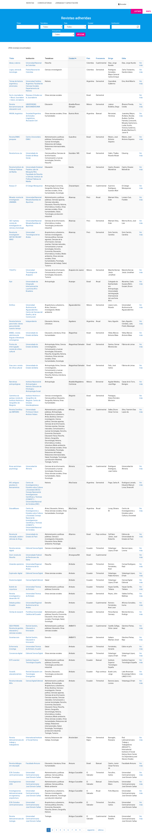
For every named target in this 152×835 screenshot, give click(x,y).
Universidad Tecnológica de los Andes (33, 234)
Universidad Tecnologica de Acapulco (31, 272)
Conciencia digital (15, 653)
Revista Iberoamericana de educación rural (16, 106)
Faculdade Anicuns (33, 763)
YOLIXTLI (12, 270)
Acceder (122, 4)
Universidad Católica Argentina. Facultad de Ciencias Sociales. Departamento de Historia (34, 86)
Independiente (31, 321)
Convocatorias (45, 3)
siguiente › (91, 830)
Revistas (30, 3)
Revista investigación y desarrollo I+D (14, 596)
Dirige (110, 58)
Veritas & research (16, 612)
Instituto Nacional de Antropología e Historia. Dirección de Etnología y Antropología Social (33, 386)
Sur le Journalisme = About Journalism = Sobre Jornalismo (16, 97)
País (65, 23)
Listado (137, 11)
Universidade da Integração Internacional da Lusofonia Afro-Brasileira (32, 286)
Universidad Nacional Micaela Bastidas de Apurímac (33, 199)
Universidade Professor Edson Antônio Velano (32, 412)
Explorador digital (15, 573)
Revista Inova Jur (15, 153)
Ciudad (90, 23)
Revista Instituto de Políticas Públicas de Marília (16, 169)
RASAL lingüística (15, 113)
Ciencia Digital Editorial (34, 580)
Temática (44, 23)
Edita (124, 58)
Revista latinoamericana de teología (16, 818)
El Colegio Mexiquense (34, 186)
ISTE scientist (14, 660)
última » (101, 830)
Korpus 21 (13, 186)
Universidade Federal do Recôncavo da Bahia (34, 557)
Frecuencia (56, 31)
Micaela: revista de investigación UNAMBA (16, 199)
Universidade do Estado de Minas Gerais (32, 155)
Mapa (148, 11)
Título (19, 23)
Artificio (12, 305)
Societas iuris (14, 637)
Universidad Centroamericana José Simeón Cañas (33, 775)
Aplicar (80, 34)
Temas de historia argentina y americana (16, 83)
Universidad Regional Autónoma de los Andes (34, 566)
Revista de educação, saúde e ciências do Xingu (16, 536)
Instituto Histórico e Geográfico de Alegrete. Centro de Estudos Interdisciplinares (33, 400)
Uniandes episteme (16, 564)
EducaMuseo (14, 508)
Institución (115, 23)
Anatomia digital (15, 580)
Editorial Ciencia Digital (34, 548)
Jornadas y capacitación (66, 3)
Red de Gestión (31, 626)
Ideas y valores (14, 63)
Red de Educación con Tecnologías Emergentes (34, 674)
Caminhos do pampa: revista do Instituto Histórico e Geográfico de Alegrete (16, 400)
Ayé (10, 282)
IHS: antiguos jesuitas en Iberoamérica (14, 485)
